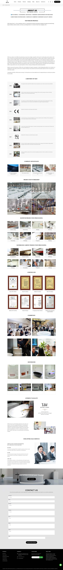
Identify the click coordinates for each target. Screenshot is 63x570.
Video (33, 1)
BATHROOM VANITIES (6, 556)
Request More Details (31, 542)
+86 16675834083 (20, 558)
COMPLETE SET (5, 559)
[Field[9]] (31, 497)
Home (15, 1)
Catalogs (29, 1)
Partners (24, 1)
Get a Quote (57, 1)
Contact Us (43, 1)
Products (19, 1)
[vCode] (26, 538)
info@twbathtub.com (21, 556)
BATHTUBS (4, 553)
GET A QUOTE (31, 479)
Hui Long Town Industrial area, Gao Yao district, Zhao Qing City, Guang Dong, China (23, 554)
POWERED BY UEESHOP (54, 568)
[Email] (35, 557)
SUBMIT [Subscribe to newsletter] (41, 557)
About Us (37, 1)
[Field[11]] (31, 501)
